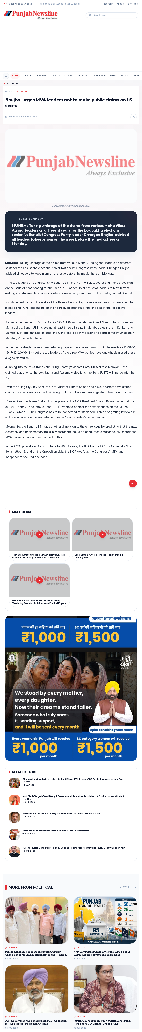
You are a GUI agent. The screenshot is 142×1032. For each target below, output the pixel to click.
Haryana (69, 76)
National (42, 76)
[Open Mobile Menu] (6, 76)
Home (15, 76)
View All (128, 887)
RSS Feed (108, 4)
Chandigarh (99, 76)
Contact (133, 4)
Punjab (56, 76)
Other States (119, 76)
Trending (27, 76)
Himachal (83, 76)
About (120, 4)
